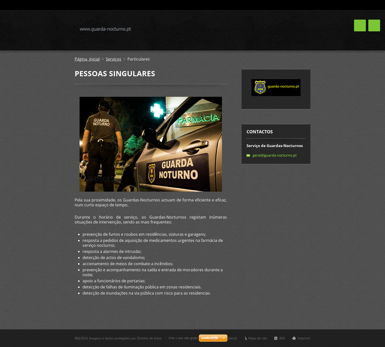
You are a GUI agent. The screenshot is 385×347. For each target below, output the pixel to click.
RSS (282, 338)
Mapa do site (257, 338)
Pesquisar (306, 5)
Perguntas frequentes (287, 29)
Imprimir (304, 338)
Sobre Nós (205, 29)
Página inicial (87, 59)
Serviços (231, 29)
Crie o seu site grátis (183, 338)
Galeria (254, 29)
